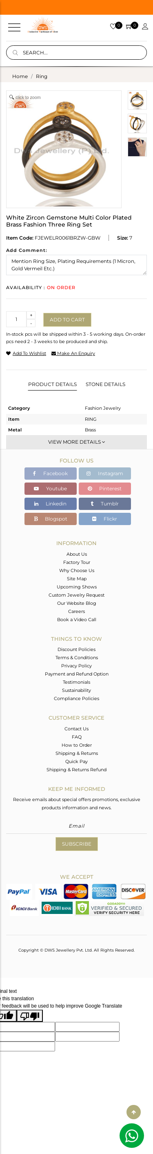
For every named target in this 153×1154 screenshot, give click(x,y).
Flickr (104, 519)
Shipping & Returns (76, 753)
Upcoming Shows (77, 587)
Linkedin (50, 504)
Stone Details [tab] (105, 384)
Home (20, 76)
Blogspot (50, 519)
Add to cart (67, 320)
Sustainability (76, 690)
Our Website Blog (76, 603)
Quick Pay (76, 761)
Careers (76, 611)
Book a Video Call (76, 619)
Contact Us (76, 729)
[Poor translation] (30, 1016)
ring (41, 76)
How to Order (77, 745)
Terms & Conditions (76, 657)
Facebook (50, 473)
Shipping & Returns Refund (76, 769)
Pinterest (105, 488)
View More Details (76, 442)
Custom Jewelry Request (76, 595)
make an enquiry (73, 353)
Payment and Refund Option (77, 674)
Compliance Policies (76, 698)
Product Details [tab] (52, 384)
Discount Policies (76, 649)
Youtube (50, 488)
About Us (77, 554)
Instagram (104, 473)
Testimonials (76, 682)
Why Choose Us (76, 570)
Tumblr (105, 504)
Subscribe (76, 844)
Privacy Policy (76, 666)
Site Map (76, 578)
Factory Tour (76, 562)
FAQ (77, 737)
